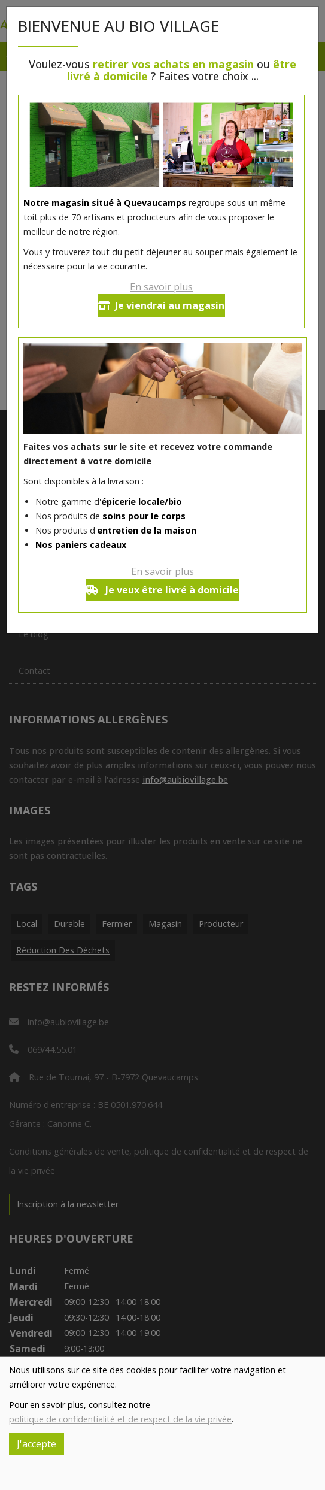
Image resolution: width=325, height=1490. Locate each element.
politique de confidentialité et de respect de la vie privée (120, 1419)
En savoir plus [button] (161, 286)
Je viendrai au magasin (161, 305)
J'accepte (36, 1443)
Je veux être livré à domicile (162, 589)
